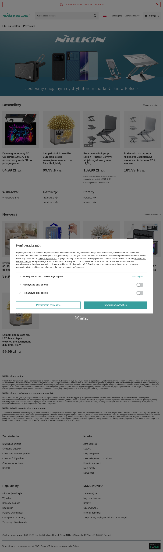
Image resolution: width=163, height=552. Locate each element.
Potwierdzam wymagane (48, 305)
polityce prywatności (47, 258)
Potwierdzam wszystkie (115, 305)
